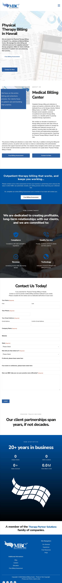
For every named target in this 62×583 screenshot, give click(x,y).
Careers (16, 561)
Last (33, 302)
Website (4, 334)
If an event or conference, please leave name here (17, 364)
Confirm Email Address (38, 319)
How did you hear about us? (13, 349)
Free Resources (46, 548)
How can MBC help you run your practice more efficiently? (22, 371)
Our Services (46, 542)
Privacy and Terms (27, 577)
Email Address (6, 319)
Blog (16, 558)
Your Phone (8, 309)
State (6, 341)
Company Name (9, 327)
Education (16, 563)
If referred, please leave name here (12, 356)
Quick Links (37, 577)
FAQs (46, 550)
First (3, 302)
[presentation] (14, 393)
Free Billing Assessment (30, 197)
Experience (46, 545)
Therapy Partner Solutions (42, 525)
